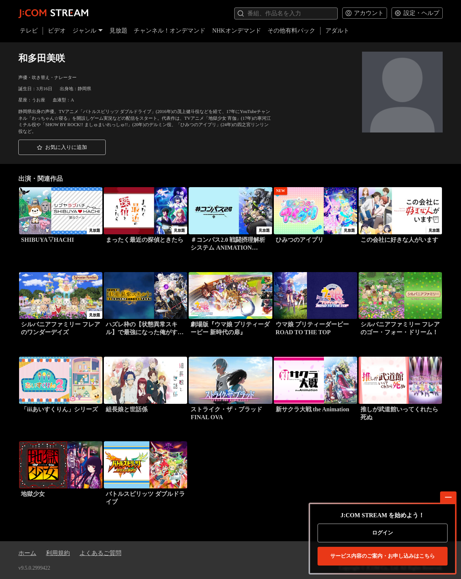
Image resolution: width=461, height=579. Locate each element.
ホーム (27, 553)
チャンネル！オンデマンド (169, 30)
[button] (62, 147)
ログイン (382, 533)
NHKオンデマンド (236, 30)
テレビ (29, 30)
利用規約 (58, 553)
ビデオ (57, 30)
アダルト (337, 30)
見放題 (118, 30)
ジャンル (87, 30)
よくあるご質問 (100, 553)
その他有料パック (291, 30)
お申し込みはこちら (382, 556)
